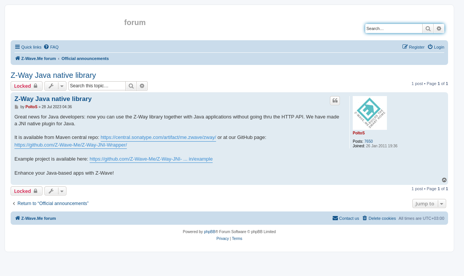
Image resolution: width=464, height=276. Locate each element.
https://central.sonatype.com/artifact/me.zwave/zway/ (158, 137)
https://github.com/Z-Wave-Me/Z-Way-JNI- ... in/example (151, 159)
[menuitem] (50, 47)
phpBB (209, 232)
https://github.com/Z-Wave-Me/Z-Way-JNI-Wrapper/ (70, 145)
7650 (369, 141)
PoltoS (359, 133)
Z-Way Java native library (53, 75)
